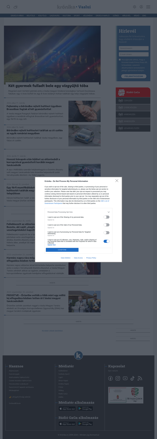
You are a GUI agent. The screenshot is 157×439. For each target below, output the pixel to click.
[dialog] (78, 219)
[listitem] (78, 212)
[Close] (117, 181)
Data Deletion (65, 258)
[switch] (106, 217)
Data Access (78, 258)
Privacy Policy (91, 258)
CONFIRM (62, 250)
